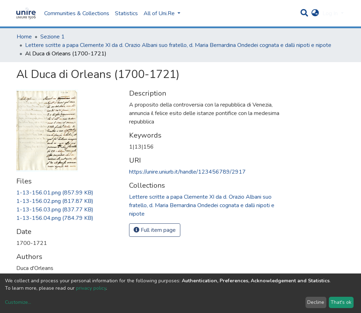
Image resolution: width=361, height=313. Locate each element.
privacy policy (91, 288)
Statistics (126, 13)
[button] (315, 13)
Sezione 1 (52, 37)
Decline (315, 302)
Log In (330, 13)
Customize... (18, 302)
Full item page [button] (155, 230)
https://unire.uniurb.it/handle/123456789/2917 (187, 172)
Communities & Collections (76, 13)
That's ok (341, 302)
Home (24, 37)
